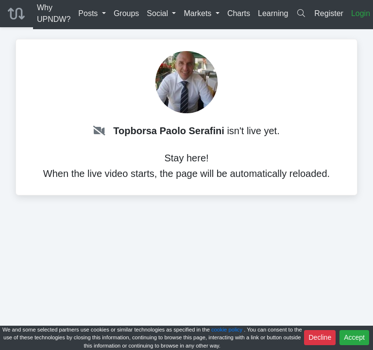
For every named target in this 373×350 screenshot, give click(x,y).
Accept (354, 337)
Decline (319, 337)
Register (328, 13)
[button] (92, 13)
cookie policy (227, 329)
